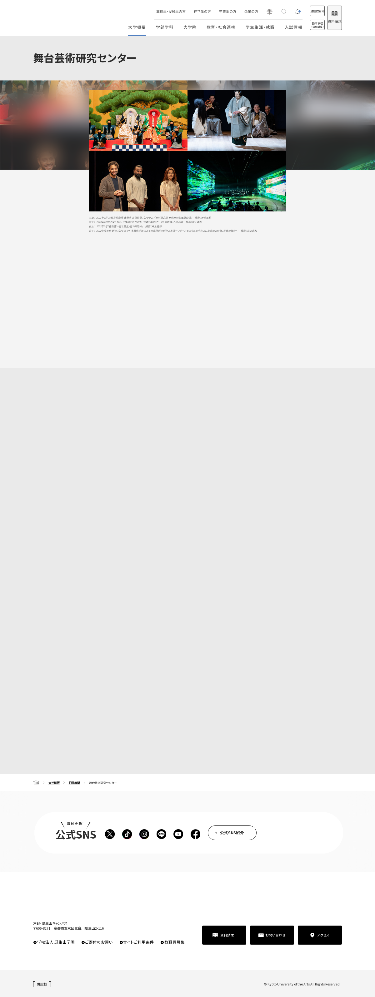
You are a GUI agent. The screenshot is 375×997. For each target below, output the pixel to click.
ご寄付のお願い (98, 942)
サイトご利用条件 (138, 942)
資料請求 (330, 21)
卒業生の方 (208, 11)
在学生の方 (182, 11)
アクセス (323, 934)
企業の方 (231, 11)
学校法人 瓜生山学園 (56, 942)
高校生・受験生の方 (151, 11)
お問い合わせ (275, 934)
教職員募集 (174, 942)
